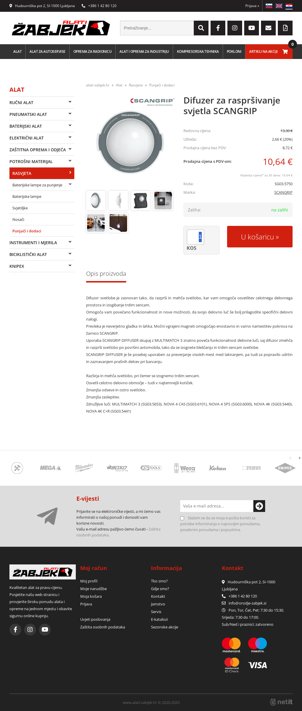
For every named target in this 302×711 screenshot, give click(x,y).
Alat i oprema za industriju (144, 51)
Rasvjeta (21, 173)
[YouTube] (251, 28)
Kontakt (158, 596)
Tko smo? (159, 581)
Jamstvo (158, 604)
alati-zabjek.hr (97, 85)
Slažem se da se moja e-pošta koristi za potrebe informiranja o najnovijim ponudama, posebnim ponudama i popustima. (220, 523)
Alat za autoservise (47, 51)
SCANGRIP (283, 192)
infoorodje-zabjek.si (247, 603)
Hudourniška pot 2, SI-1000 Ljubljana (42, 5)
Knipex (16, 266)
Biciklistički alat (28, 254)
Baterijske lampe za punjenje (37, 185)
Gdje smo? (160, 588)
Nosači (18, 219)
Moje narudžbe (93, 588)
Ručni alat (21, 102)
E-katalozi (159, 619)
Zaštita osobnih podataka (102, 627)
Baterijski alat (25, 126)
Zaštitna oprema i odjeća (37, 149)
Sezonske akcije (164, 627)
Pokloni (234, 51)
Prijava (252, 5)
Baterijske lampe (26, 196)
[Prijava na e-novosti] (259, 506)
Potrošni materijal (31, 161)
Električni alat (26, 138)
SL (269, 6)
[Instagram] (234, 28)
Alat (17, 51)
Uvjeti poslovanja (95, 619)
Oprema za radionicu (92, 51)
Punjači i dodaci (26, 231)
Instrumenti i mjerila (33, 242)
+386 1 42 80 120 (99, 5)
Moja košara (91, 596)
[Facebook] (218, 28)
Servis (156, 611)
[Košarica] (285, 51)
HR (289, 6)
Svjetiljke (20, 208)
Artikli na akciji (263, 51)
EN (279, 6)
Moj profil (88, 581)
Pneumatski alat (28, 114)
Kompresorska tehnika (198, 51)
